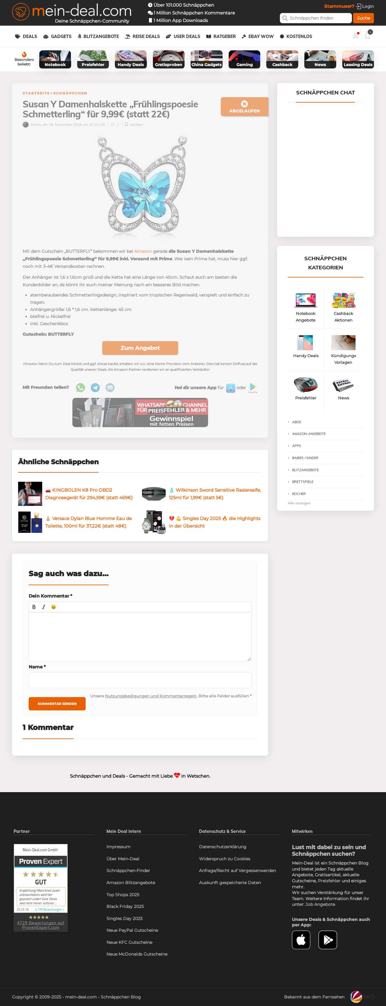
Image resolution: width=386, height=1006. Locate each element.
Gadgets (61, 36)
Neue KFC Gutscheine (129, 942)
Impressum (118, 846)
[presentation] (34, 607)
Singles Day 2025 (124, 918)
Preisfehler (329, 881)
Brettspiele (302, 482)
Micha (32, 124)
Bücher (299, 494)
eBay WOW (261, 36)
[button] (34, 606)
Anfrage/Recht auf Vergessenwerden (237, 870)
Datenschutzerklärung (222, 846)
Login (365, 6)
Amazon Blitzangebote (130, 882)
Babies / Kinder (305, 458)
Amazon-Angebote (309, 434)
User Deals (187, 36)
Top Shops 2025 (122, 894)
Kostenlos (299, 36)
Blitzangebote (101, 36)
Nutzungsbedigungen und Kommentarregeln (151, 695)
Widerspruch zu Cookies (224, 859)
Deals (30, 36)
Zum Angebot (140, 348)
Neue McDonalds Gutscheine (136, 954)
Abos (296, 422)
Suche (363, 18)
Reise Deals (146, 36)
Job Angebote (320, 904)
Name (37, 667)
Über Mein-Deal (122, 859)
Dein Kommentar (50, 596)
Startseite (36, 93)
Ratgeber (225, 36)
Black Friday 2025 (125, 906)
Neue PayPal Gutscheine (132, 930)
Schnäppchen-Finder (128, 870)
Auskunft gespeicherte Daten (230, 882)
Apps (296, 446)
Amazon (143, 251)
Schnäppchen (70, 93)
